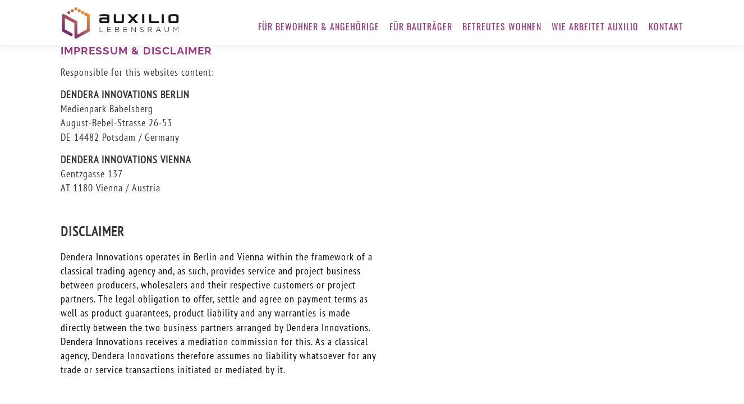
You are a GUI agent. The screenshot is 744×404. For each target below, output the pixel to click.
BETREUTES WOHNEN (501, 26)
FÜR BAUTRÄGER (420, 26)
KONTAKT (666, 26)
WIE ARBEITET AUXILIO (595, 26)
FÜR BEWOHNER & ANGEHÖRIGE (318, 26)
